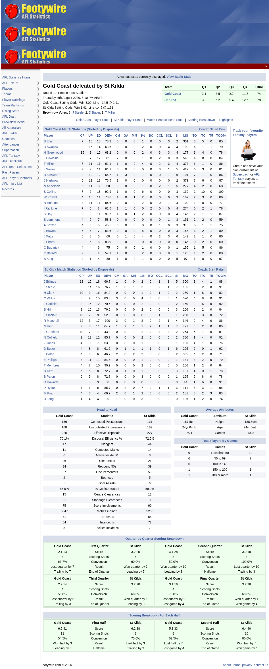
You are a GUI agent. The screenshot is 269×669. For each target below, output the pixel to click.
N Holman (51, 203)
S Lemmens (52, 219)
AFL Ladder (10, 133)
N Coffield (50, 337)
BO (151, 135)
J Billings (50, 281)
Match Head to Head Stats (165, 120)
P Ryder (49, 388)
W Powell (50, 197)
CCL (159, 135)
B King (48, 258)
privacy (247, 665)
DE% (108, 135)
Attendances (11, 144)
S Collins (50, 191)
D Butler (94, 112)
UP (90, 135)
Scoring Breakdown (201, 120)
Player (48, 135)
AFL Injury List (12, 183)
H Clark (49, 292)
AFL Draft (8, 116)
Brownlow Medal (13, 122)
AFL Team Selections (17, 167)
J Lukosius (51, 158)
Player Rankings (13, 100)
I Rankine (50, 208)
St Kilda (170, 100)
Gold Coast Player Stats (92, 120)
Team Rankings (13, 105)
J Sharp (49, 242)
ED (98, 135)
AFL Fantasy (11, 155)
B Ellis (48, 141)
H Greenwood (53, 152)
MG (185, 135)
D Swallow (51, 147)
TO (195, 135)
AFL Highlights (12, 161)
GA (126, 135)
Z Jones (49, 343)
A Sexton (50, 225)
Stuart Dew (217, 129)
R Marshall (51, 320)
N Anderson (52, 186)
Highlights (226, 120)
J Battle (49, 354)
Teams (6, 94)
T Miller (110, 112)
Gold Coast (173, 93)
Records (8, 189)
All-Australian (11, 127)
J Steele (78, 112)
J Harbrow (51, 180)
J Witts (48, 236)
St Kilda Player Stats (128, 120)
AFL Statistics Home (16, 77)
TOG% (221, 135)
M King (49, 393)
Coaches (8, 139)
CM (117, 135)
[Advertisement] (197, 32)
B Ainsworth (52, 175)
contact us (261, 665)
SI (177, 135)
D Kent (48, 371)
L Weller (49, 169)
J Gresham (51, 332)
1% (143, 135)
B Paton (49, 376)
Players (7, 88)
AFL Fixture (10, 83)
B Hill (47, 309)
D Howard (51, 382)
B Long (49, 399)
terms (236, 665)
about (227, 665)
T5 (211, 135)
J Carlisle (50, 304)
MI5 (134, 135)
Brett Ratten (217, 269)
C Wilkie (49, 298)
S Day (48, 214)
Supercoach (10, 150)
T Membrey (52, 365)
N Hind (48, 326)
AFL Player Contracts (17, 178)
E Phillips (50, 360)
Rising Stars (10, 111)
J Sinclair (50, 315)
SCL (169, 135)
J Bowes (50, 231)
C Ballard (50, 253)
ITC (203, 135)
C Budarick (51, 247)
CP (82, 135)
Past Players (11, 172)
